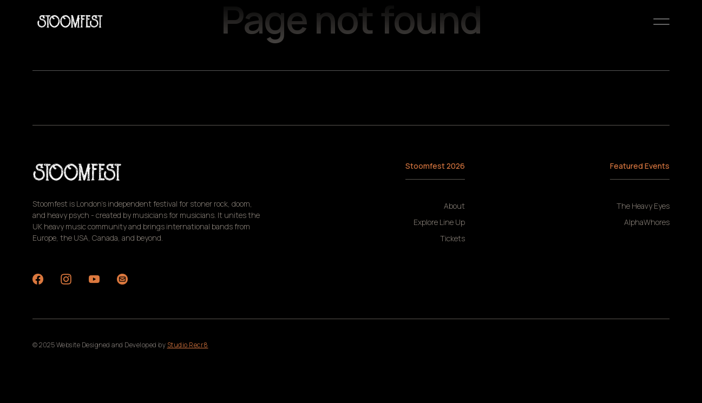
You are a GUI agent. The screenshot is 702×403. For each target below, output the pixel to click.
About (454, 206)
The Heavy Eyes (643, 206)
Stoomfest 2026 (435, 166)
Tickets (452, 238)
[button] (661, 21)
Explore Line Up (439, 222)
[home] (70, 21)
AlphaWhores (647, 222)
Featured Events (640, 166)
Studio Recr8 (187, 344)
